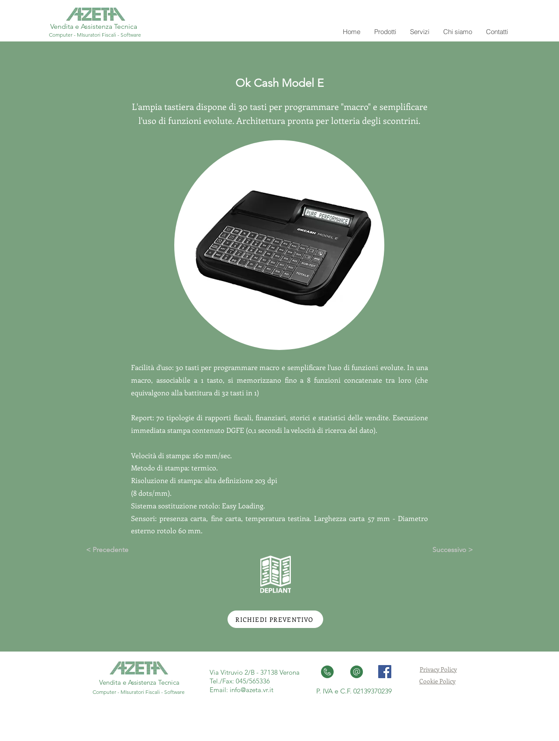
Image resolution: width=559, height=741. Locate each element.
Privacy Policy (438, 669)
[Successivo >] (451, 550)
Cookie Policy (437, 681)
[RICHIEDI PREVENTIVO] (275, 619)
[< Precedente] (108, 550)
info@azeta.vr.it (251, 690)
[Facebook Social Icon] (384, 671)
